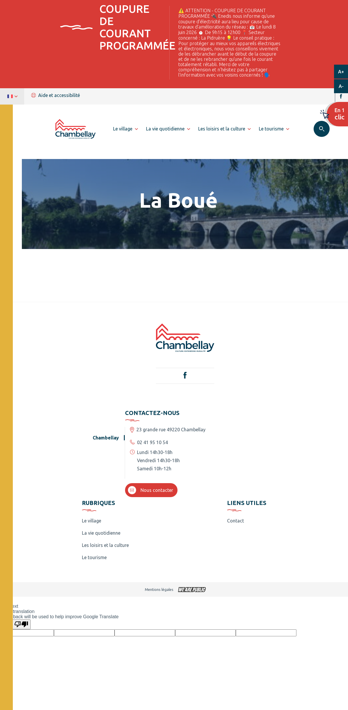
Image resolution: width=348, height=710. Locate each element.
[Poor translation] (21, 624)
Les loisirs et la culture (105, 545)
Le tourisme (94, 557)
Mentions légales (159, 589)
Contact (235, 520)
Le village (91, 520)
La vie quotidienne (101, 533)
